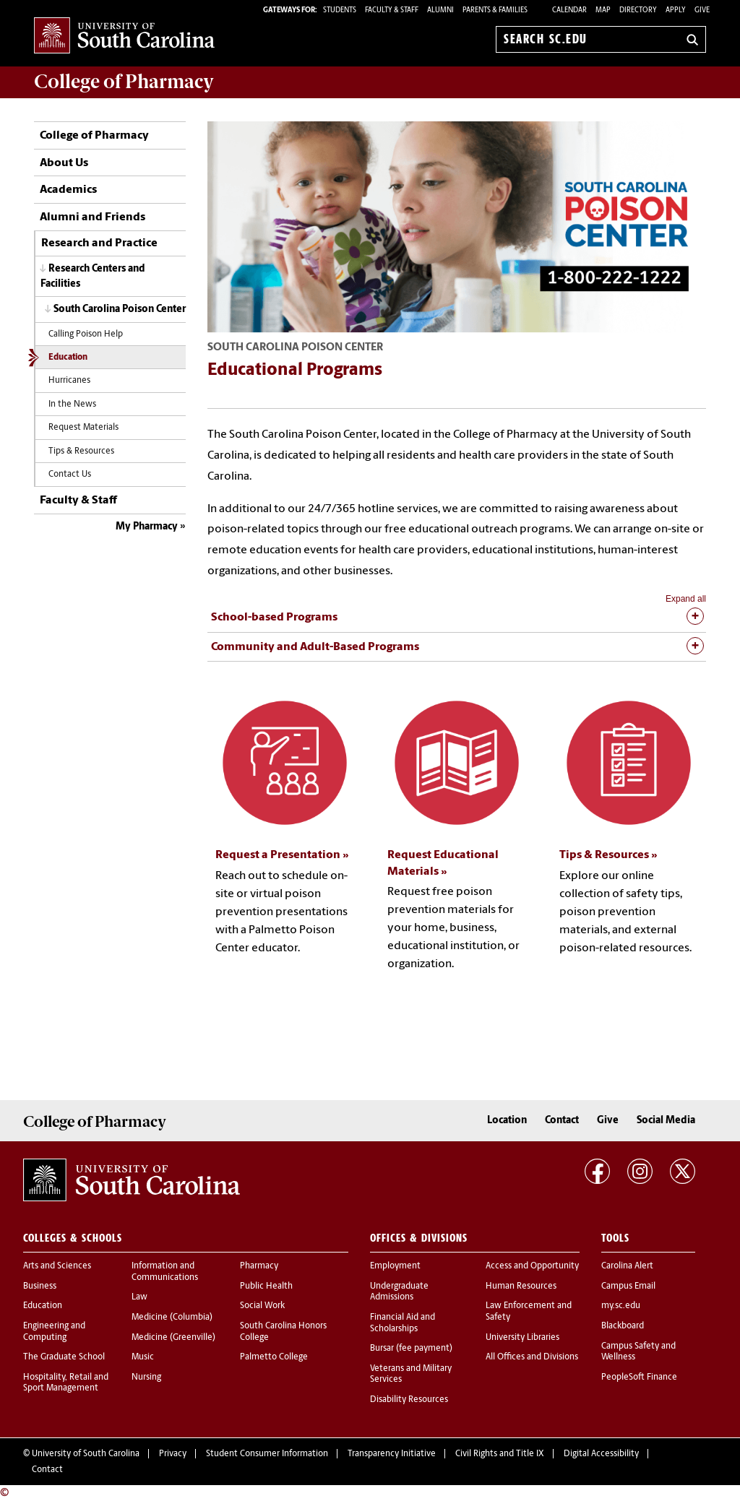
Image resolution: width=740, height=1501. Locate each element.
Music (143, 1357)
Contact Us (69, 474)
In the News (72, 404)
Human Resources (521, 1286)
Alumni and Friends (92, 217)
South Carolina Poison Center (119, 309)
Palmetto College (274, 1357)
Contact (562, 1120)
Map (603, 10)
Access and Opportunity (532, 1266)
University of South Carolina (85, 1454)
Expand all (686, 599)
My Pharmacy (147, 527)
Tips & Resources (81, 451)
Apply (676, 10)
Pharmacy (259, 1266)
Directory (638, 10)
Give (702, 10)
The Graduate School (64, 1357)
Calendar (569, 10)
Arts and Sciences (57, 1266)
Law (139, 1297)
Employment (395, 1266)
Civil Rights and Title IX (499, 1454)
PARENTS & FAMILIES (495, 10)
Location (507, 1120)
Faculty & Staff (78, 500)
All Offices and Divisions (532, 1357)
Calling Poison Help (85, 334)
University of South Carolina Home (124, 36)
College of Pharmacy (94, 136)
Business (39, 1286)
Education (67, 357)
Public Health (266, 1286)
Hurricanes (69, 380)
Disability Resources (409, 1400)
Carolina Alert (627, 1266)
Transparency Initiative (392, 1454)
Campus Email (628, 1286)
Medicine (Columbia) (172, 1317)
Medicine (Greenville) (173, 1337)
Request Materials (83, 427)
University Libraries (522, 1337)
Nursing (146, 1377)
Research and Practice (99, 243)
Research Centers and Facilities (92, 277)
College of (124, 81)
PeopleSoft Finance (639, 1377)
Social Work (262, 1306)
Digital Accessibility (601, 1454)
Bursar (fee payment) (411, 1348)
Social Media (666, 1120)
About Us (64, 163)
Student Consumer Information (267, 1454)
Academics (68, 190)
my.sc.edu (620, 1306)
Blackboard (622, 1326)
